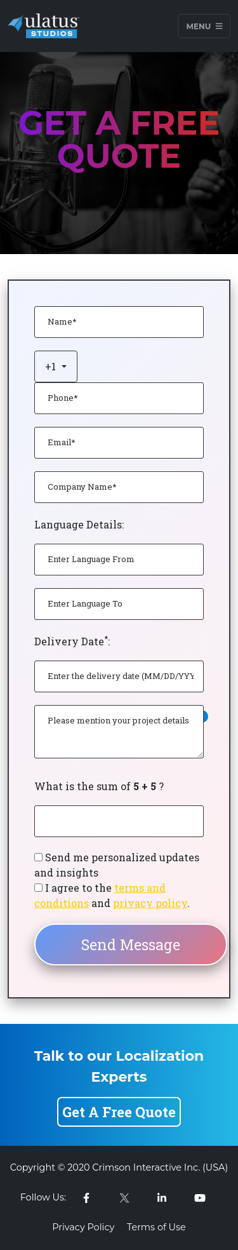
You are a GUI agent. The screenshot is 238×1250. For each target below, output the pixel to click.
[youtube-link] (200, 1198)
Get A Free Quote (119, 1112)
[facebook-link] (86, 1198)
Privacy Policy (83, 1227)
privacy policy (150, 903)
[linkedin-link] (162, 1198)
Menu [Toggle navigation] (204, 25)
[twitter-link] (124, 1198)
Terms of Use (156, 1227)
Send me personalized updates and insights (116, 864)
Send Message (130, 944)
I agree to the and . (112, 895)
